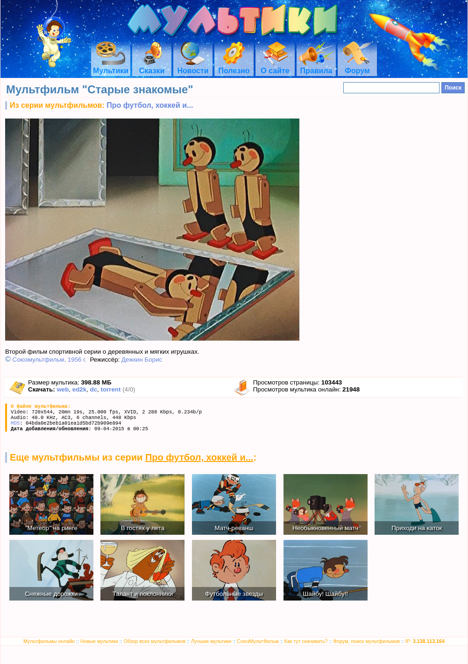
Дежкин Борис (141, 359)
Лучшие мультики (211, 641)
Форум (357, 66)
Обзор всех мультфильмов (154, 641)
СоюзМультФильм (258, 641)
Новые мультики (99, 641)
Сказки (151, 66)
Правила (316, 66)
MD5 (15, 423)
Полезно (233, 66)
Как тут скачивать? (305, 641)
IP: (425, 641)
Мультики (110, 66)
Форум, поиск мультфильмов (366, 641)
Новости (192, 66)
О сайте (275, 66)
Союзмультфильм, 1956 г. (50, 359)
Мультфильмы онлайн (49, 641)
